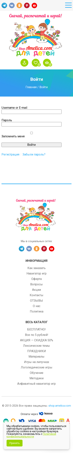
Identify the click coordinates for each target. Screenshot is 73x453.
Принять (14, 443)
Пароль (7, 120)
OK (19, 5)
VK (12, 5)
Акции (36, 290)
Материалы (36, 356)
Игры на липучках (36, 362)
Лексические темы (36, 345)
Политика (36, 311)
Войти (25, 63)
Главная (31, 87)
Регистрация (10, 154)
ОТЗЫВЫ (36, 300)
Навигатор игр (36, 273)
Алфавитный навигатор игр (36, 383)
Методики (36, 378)
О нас (36, 306)
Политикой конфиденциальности (31, 435)
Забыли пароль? (34, 154)
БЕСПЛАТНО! (36, 329)
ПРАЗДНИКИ (36, 351)
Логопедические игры (36, 367)
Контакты (36, 295)
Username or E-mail (14, 107)
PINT (27, 5)
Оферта (36, 279)
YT (34, 5)
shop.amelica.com (59, 405)
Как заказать (36, 268)
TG (4, 5)
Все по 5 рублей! (36, 335)
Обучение (36, 373)
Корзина (48, 63)
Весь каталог (37, 322)
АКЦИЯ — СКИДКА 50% (36, 340)
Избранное (36, 63)
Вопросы (36, 284)
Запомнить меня (13, 136)
